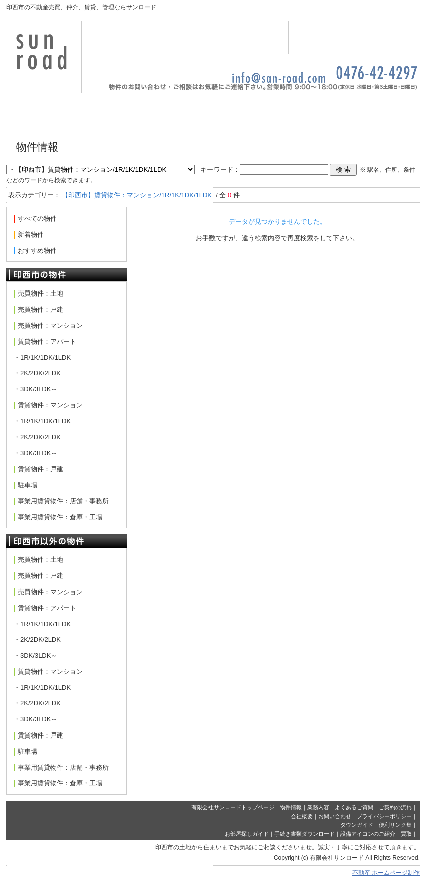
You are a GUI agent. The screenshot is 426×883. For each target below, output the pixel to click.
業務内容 (256, 37)
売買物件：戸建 (38, 310)
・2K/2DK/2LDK (37, 373)
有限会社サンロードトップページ (232, 807)
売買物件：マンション (48, 326)
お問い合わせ (321, 37)
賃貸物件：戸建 (38, 469)
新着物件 (29, 235)
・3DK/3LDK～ (35, 389)
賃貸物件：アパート (45, 342)
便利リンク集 (395, 825)
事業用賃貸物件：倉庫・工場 (58, 517)
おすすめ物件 (35, 251)
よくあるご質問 (354, 807)
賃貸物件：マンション (48, 405)
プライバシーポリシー (384, 816)
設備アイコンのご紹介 (367, 834)
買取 (406, 834)
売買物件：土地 (38, 293)
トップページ (127, 37)
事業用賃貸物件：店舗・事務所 (61, 501)
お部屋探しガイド (247, 834)
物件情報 (191, 37)
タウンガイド (356, 825)
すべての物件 (35, 219)
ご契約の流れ (395, 807)
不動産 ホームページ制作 (386, 872)
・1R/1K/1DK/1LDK (42, 357)
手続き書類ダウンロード (304, 834)
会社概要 (385, 37)
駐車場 (25, 485)
